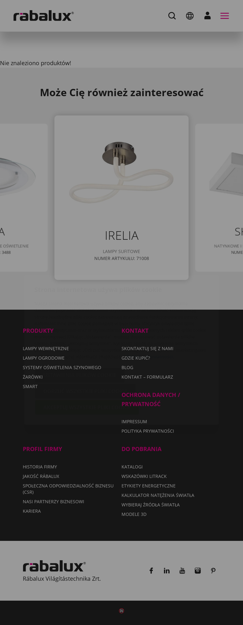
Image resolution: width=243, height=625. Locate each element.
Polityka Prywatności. (150, 319)
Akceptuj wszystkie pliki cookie (87, 370)
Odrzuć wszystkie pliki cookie (85, 353)
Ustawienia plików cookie (79, 337)
